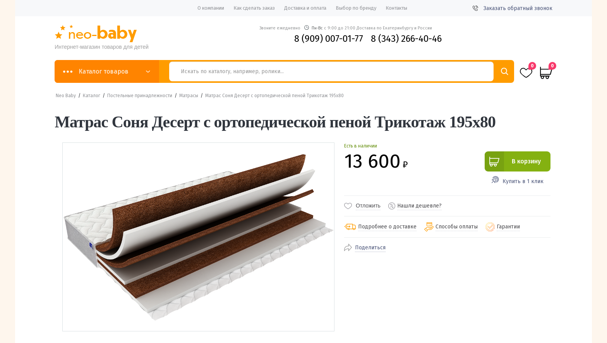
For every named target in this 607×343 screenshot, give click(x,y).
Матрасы (188, 95)
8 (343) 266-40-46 (406, 38)
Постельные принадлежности (139, 95)
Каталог (91, 95)
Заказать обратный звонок (512, 8)
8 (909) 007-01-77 (328, 38)
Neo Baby (66, 95)
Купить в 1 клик (523, 181)
